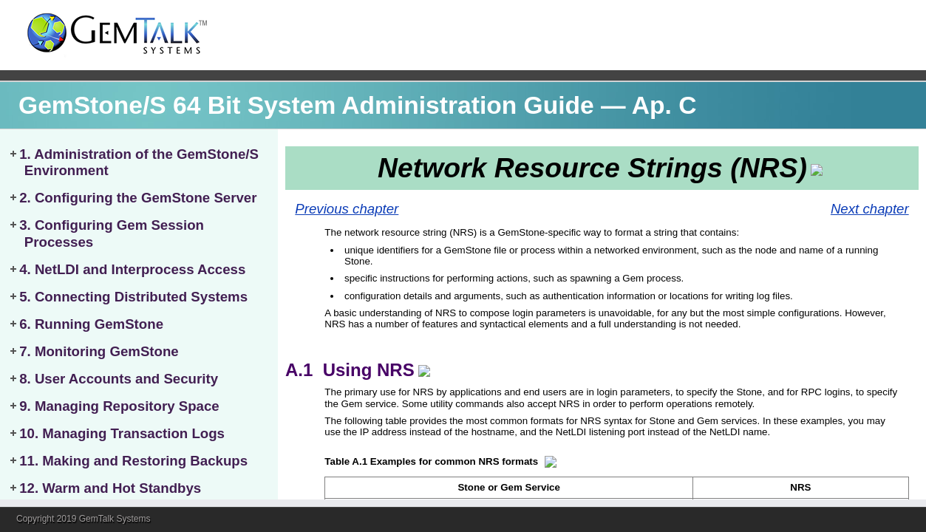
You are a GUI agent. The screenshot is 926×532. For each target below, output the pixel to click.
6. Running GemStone (91, 324)
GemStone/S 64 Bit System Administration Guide (306, 105)
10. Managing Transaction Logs (122, 433)
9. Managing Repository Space (119, 406)
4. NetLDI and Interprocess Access (132, 269)
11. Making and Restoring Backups (133, 460)
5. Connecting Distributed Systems (133, 296)
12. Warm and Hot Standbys (110, 488)
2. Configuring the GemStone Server (137, 197)
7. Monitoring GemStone (99, 351)
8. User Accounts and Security (118, 378)
